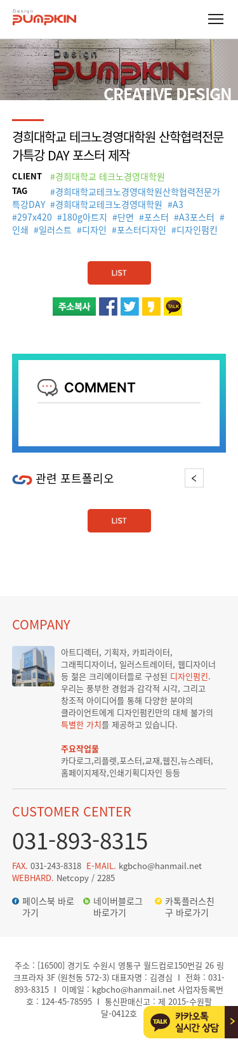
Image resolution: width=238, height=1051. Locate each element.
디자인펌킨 (197, 229)
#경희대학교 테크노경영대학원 (107, 176)
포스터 (156, 216)
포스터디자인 (141, 229)
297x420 (34, 216)
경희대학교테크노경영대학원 (108, 204)
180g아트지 (84, 216)
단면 (125, 216)
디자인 (94, 229)
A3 (178, 204)
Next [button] (215, 477)
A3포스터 (197, 216)
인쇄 (20, 229)
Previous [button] (194, 477)
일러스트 (55, 229)
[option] (65, 495)
